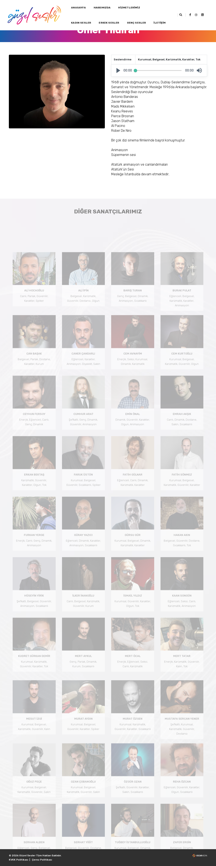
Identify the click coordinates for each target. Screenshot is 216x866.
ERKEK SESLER (109, 22)
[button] (118, 70)
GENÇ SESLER (136, 22)
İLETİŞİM (159, 22)
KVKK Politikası (18, 859)
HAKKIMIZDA (102, 7)
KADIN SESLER (81, 22)
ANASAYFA (78, 7)
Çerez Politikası (42, 859)
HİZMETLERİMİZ (129, 7)
